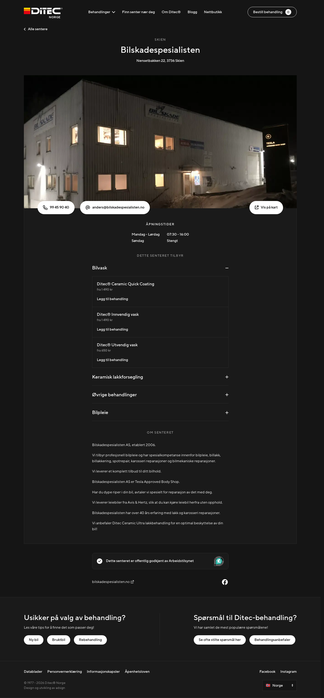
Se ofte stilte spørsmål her (220, 640)
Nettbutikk (213, 12)
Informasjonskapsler (103, 671)
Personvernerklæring (64, 671)
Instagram (288, 671)
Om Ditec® (171, 12)
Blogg (192, 12)
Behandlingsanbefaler (272, 640)
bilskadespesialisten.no (113, 582)
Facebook (267, 671)
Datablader (33, 671)
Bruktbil (58, 640)
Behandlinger (101, 12)
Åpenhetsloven (137, 671)
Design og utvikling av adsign (44, 688)
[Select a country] (279, 685)
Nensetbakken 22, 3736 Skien (160, 60)
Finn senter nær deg (138, 12)
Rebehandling (90, 640)
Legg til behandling (112, 299)
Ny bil (33, 640)
